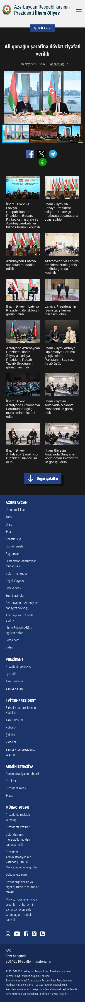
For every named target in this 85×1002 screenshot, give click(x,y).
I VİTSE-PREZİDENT (21, 700)
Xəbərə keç (57, 64)
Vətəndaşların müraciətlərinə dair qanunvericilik (18, 839)
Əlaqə (9, 796)
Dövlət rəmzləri (15, 546)
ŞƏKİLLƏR (42, 28)
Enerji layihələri (15, 596)
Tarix (9, 517)
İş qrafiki (11, 674)
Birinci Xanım (14, 688)
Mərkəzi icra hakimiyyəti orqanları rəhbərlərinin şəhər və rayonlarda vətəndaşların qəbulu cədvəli (21, 909)
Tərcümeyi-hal (15, 681)
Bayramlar (12, 554)
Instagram (8, 933)
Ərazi (9, 524)
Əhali (9, 532)
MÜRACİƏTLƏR (17, 807)
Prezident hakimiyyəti (19, 667)
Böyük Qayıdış (15, 581)
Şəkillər (10, 735)
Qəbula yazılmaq (16, 874)
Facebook (26, 933)
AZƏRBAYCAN (16, 502)
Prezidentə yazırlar (18, 827)
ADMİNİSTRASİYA (19, 766)
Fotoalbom (12, 640)
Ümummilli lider (16, 510)
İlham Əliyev (47, 13)
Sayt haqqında (16, 956)
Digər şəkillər (47, 478)
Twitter (34, 933)
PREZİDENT (14, 659)
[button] (78, 97)
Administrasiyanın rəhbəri (22, 774)
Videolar (11, 742)
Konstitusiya (14, 539)
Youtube (17, 933)
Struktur (11, 781)
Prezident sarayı (16, 788)
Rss (42, 933)
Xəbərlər (11, 727)
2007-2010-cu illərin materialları (29, 961)
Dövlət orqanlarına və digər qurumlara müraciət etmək (22, 887)
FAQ (9, 950)
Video (9, 647)
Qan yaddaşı (14, 588)
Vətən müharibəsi (17, 573)
